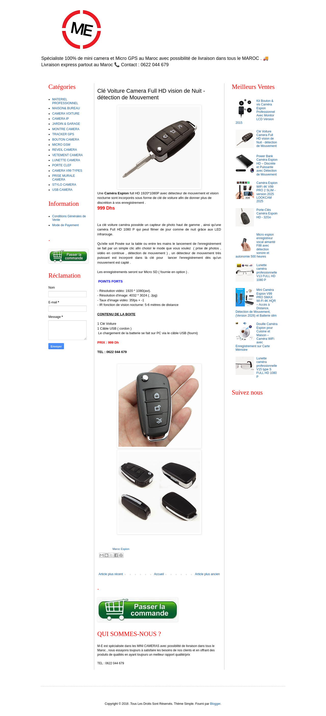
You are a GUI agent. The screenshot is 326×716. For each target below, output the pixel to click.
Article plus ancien (207, 574)
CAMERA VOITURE (65, 113)
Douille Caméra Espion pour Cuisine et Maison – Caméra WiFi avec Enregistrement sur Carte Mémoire (257, 337)
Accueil (159, 574)
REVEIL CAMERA (64, 150)
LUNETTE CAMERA (66, 160)
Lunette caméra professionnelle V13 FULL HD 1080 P (266, 272)
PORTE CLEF (61, 165)
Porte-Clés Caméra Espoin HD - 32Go (267, 213)
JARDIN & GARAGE (66, 124)
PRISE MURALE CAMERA (63, 177)
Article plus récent (111, 574)
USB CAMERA (62, 190)
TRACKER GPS (63, 134)
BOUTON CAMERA (65, 139)
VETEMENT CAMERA (67, 155)
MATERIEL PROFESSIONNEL (65, 101)
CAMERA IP (60, 118)
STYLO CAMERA (64, 184)
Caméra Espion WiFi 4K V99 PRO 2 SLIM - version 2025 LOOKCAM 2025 (267, 192)
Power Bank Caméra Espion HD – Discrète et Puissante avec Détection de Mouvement (267, 165)
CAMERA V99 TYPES (67, 170)
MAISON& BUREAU (66, 108)
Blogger (215, 704)
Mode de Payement (65, 225)
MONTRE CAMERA (65, 129)
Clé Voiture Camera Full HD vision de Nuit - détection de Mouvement (266, 139)
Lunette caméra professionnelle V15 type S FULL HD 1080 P (266, 368)
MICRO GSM (61, 144)
